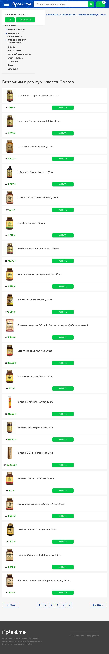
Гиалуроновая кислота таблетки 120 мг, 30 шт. (41, 504)
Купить (63, 107)
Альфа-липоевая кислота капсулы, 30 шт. (38, 248)
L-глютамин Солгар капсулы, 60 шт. (36, 146)
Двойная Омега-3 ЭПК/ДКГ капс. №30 (37, 529)
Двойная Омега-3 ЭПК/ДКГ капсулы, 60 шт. (40, 555)
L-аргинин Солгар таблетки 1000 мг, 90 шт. (39, 121)
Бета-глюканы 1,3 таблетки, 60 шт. (35, 351)
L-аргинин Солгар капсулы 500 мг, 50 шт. (38, 95)
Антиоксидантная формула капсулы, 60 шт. (40, 274)
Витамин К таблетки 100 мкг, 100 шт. (36, 478)
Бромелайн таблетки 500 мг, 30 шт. (35, 376)
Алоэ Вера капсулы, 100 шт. (31, 223)
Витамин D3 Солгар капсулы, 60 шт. (36, 427)
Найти (91, 4)
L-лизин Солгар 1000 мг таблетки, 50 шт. (38, 197)
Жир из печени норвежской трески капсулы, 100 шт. (44, 580)
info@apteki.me (93, 636)
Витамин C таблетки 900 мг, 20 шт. (35, 402)
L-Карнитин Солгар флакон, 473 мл (35, 172)
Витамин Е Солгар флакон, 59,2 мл (35, 453)
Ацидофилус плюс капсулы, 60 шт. (35, 300)
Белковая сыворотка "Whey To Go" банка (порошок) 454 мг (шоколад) (53, 325)
